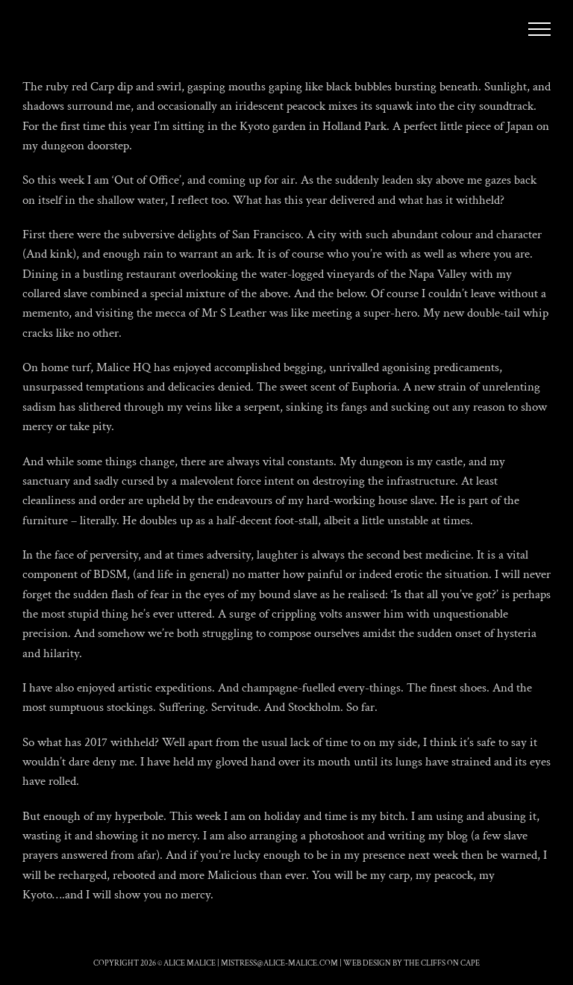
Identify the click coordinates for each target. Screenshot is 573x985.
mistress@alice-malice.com (279, 963)
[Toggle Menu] (539, 29)
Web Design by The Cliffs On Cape (411, 963)
